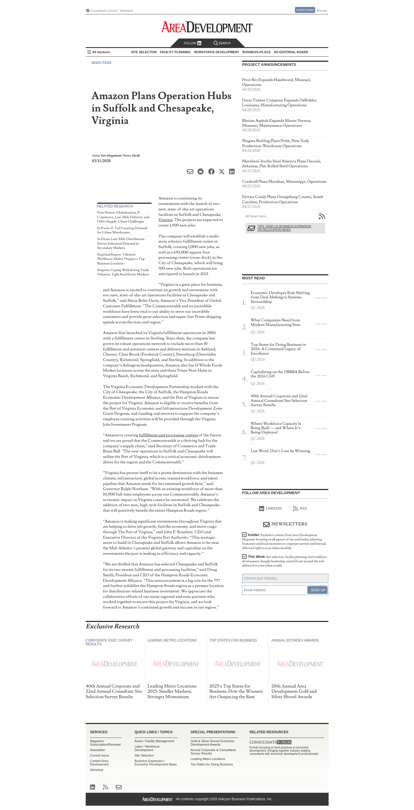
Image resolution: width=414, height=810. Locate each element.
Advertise (126, 10)
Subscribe (305, 9)
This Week (284, 561)
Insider (284, 541)
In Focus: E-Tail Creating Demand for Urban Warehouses (122, 230)
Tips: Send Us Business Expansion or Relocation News (284, 228)
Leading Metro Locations (208, 759)
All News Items (256, 216)
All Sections (101, 52)
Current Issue (99, 755)
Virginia (165, 219)
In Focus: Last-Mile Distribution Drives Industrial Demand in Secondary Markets (120, 243)
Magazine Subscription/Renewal (105, 742)
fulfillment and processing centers (168, 435)
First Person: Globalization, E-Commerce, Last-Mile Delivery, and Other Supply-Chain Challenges (123, 217)
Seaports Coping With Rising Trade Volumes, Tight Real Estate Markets (123, 272)
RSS (300, 509)
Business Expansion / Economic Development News (156, 762)
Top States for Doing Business (212, 764)
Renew (322, 10)
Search (222, 43)
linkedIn (270, 509)
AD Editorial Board (291, 52)
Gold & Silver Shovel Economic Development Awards (212, 742)
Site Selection (144, 755)
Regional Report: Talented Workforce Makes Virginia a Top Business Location (121, 259)
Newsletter (97, 750)
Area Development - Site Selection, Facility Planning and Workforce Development (207, 26)
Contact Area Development (99, 762)
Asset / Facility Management (154, 741)
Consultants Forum (103, 10)
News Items (101, 62)
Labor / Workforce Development (147, 748)
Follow (192, 43)
